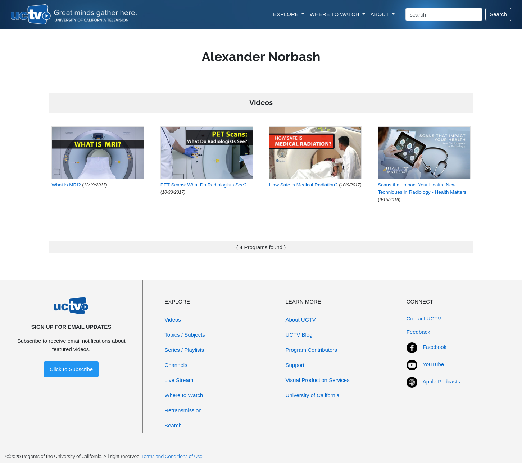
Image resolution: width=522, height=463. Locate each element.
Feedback (418, 332)
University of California (313, 395)
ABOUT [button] (381, 14)
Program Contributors (311, 350)
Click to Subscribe (71, 369)
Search (498, 14)
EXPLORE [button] (286, 14)
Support (295, 365)
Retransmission (182, 410)
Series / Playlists (184, 350)
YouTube (433, 364)
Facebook (434, 347)
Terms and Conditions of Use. (172, 456)
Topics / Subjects (184, 335)
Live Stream (178, 380)
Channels (175, 365)
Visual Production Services (318, 380)
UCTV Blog (299, 335)
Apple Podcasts (441, 381)
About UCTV (301, 319)
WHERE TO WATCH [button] (335, 14)
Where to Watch (183, 395)
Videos (172, 319)
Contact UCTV (424, 318)
